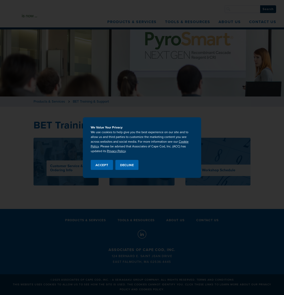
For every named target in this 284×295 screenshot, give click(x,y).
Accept (101, 165)
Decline (127, 165)
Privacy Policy (116, 151)
